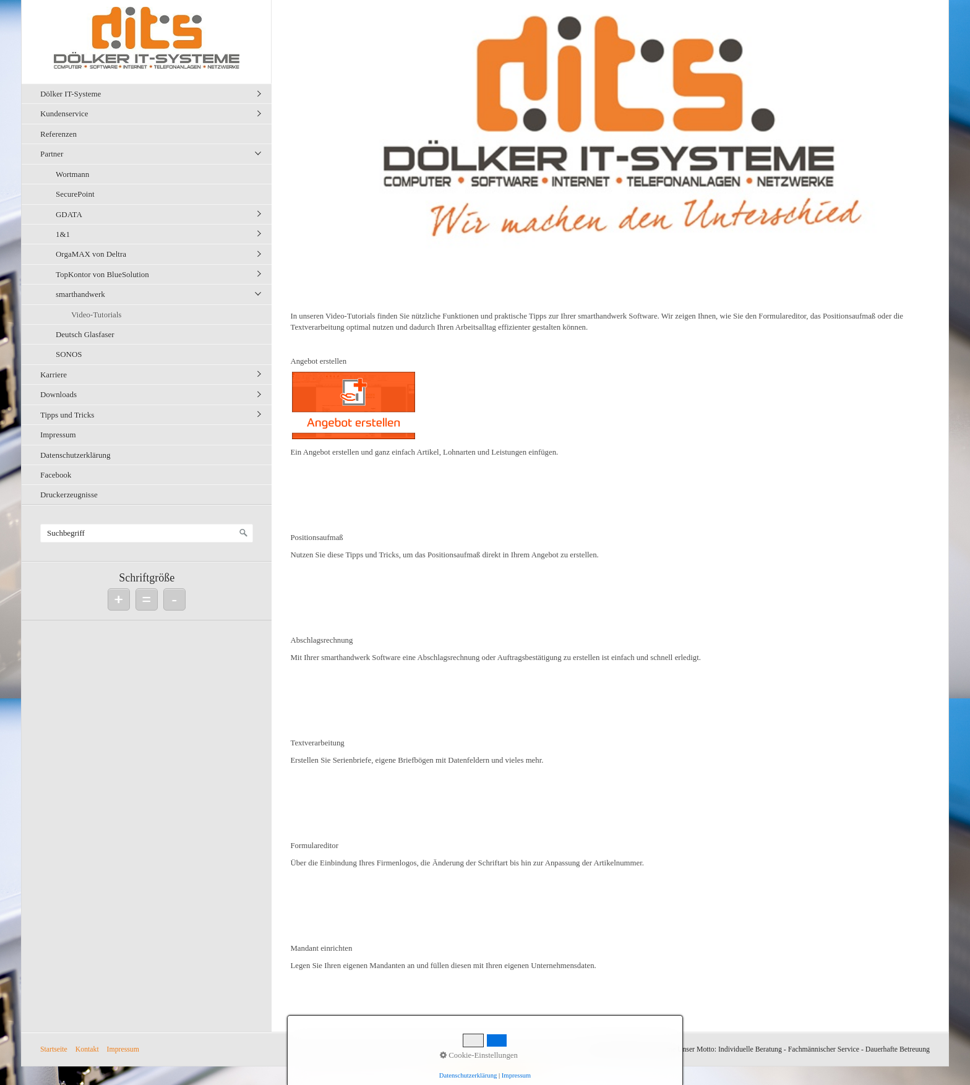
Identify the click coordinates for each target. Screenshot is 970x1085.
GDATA (69, 214)
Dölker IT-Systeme (70, 93)
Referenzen (58, 134)
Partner (51, 153)
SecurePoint (75, 194)
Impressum (58, 434)
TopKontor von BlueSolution (102, 274)
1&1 (63, 234)
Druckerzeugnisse (69, 494)
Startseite (53, 1049)
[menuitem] (149, 93)
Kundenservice (64, 113)
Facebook (55, 474)
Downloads (58, 394)
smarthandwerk (80, 294)
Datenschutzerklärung (75, 455)
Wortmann (72, 174)
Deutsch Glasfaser (85, 334)
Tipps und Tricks (67, 414)
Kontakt (87, 1049)
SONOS (69, 354)
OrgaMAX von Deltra (91, 254)
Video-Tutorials (96, 314)
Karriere (53, 374)
